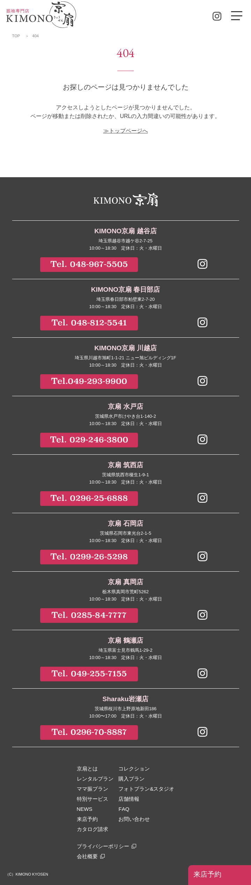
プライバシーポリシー (103, 846)
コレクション (134, 769)
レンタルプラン (95, 779)
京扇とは (87, 769)
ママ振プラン (92, 789)
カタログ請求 (92, 829)
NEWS (85, 809)
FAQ (123, 809)
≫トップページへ (125, 131)
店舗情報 (128, 799)
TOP (16, 36)
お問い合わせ (134, 819)
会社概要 (87, 856)
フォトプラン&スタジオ (146, 789)
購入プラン (131, 779)
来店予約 (207, 874)
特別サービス (92, 799)
